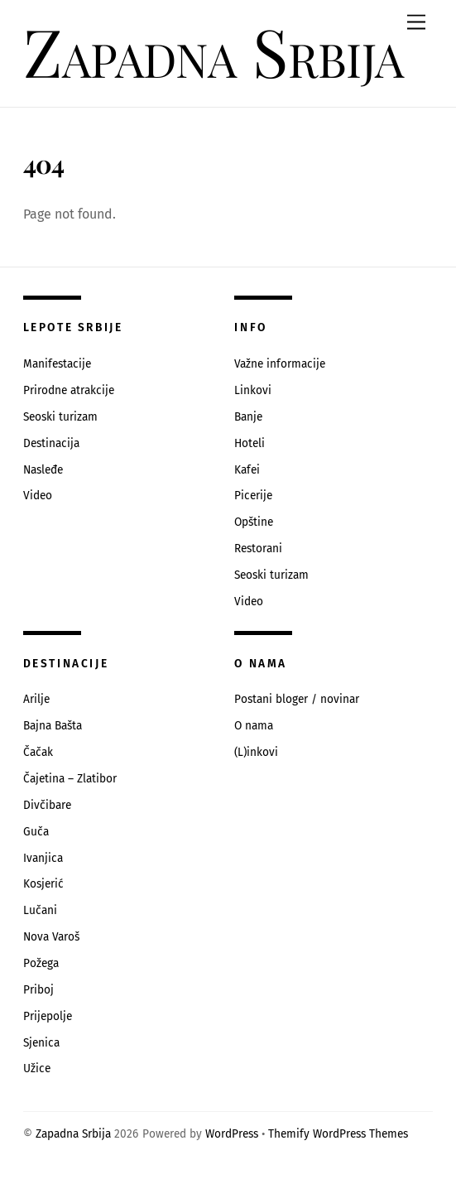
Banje (248, 417)
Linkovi (252, 390)
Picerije (253, 496)
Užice (36, 1068)
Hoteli (249, 443)
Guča (36, 832)
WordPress (231, 1134)
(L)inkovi (256, 752)
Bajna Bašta (52, 726)
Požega (41, 963)
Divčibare (47, 805)
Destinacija (51, 443)
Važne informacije (279, 364)
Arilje (36, 699)
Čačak (38, 752)
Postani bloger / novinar (296, 699)
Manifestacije (57, 364)
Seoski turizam (60, 417)
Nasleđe (43, 470)
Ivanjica (43, 858)
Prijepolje (47, 1016)
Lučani (40, 910)
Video (37, 496)
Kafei (247, 470)
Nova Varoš (51, 937)
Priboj (38, 990)
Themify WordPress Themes (338, 1134)
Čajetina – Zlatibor (70, 779)
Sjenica (41, 1043)
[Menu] (416, 23)
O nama (253, 726)
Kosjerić (43, 884)
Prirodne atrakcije (68, 390)
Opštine (253, 522)
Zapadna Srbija (73, 1134)
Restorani (258, 548)
